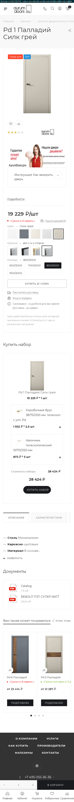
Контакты (50, 752)
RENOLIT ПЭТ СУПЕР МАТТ (40, 597)
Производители (51, 745)
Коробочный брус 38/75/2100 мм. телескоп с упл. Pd (36, 415)
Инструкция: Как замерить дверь (38, 176)
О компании (26, 738)
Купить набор (38, 489)
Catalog (26, 586)
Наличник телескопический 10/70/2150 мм (32, 445)
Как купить (18, 745)
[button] (31, 715)
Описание (16, 517)
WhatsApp (37, 766)
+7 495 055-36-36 (38, 777)
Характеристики (49, 517)
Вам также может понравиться (27, 620)
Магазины (24, 752)
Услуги (53, 738)
